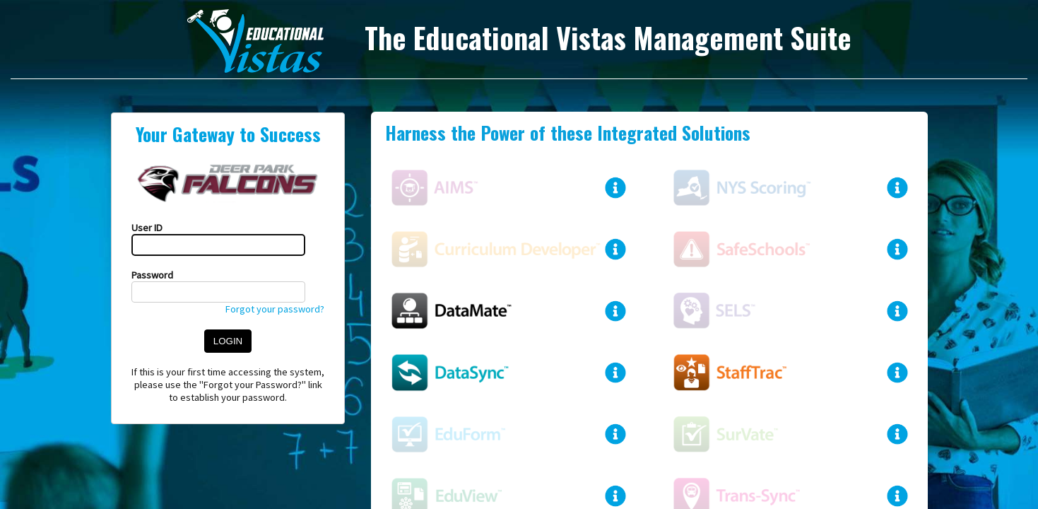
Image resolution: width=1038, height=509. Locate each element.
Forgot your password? (274, 309)
